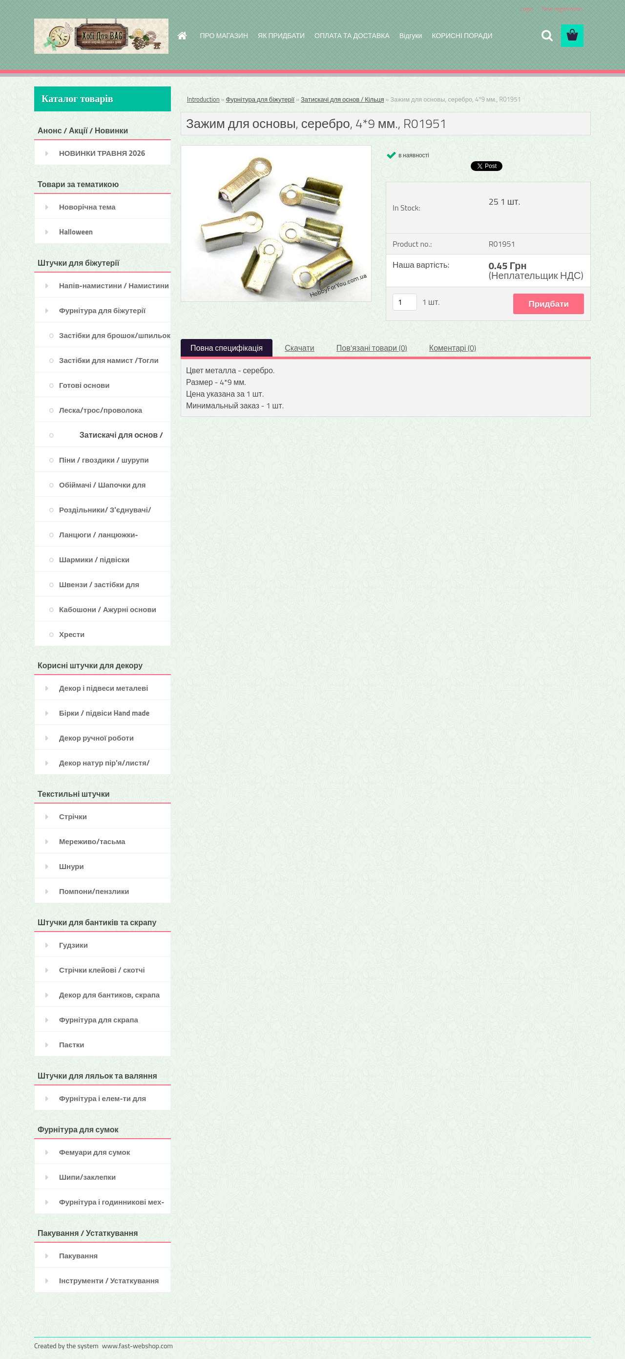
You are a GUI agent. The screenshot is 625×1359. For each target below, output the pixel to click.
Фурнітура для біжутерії (260, 99)
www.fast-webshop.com (137, 1345)
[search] (547, 35)
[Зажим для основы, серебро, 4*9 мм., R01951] (276, 149)
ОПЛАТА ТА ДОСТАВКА (352, 35)
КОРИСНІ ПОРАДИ (462, 35)
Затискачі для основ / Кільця (342, 99)
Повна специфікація (226, 348)
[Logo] (101, 36)
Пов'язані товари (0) (371, 348)
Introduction (203, 99)
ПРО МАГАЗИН (224, 35)
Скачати (299, 348)
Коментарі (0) (452, 348)
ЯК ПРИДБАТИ (281, 35)
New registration (562, 8)
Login (526, 8)
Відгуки (410, 35)
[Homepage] (181, 35)
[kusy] (405, 302)
